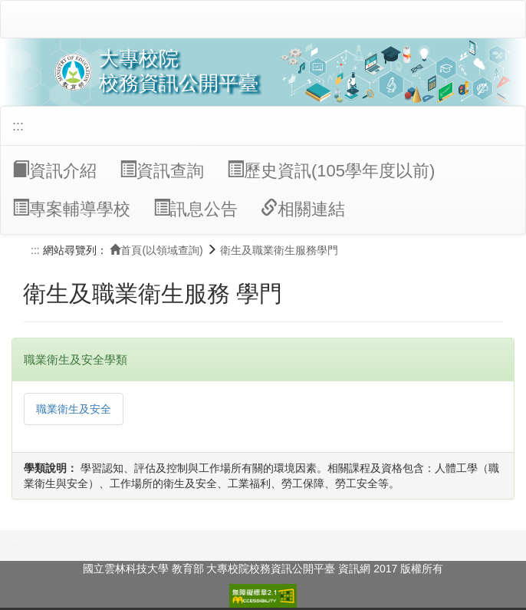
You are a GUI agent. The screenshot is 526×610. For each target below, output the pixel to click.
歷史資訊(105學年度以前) (331, 170)
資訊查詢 (162, 170)
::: (18, 126)
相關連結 (303, 209)
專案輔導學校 (71, 209)
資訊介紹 (54, 170)
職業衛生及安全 (73, 409)
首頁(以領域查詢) (156, 250)
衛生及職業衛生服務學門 (279, 250)
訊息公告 (195, 209)
